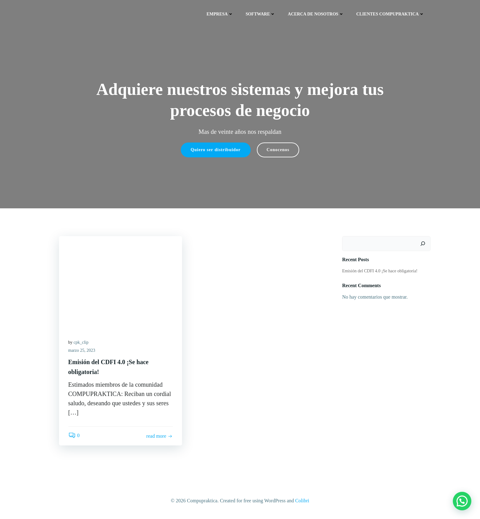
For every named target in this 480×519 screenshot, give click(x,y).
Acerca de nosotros (316, 14)
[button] (462, 501)
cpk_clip (81, 342)
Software (261, 14)
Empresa (219, 14)
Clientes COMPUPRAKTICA (390, 14)
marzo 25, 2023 (81, 350)
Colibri (302, 500)
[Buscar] (422, 243)
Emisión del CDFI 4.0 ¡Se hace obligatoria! (380, 271)
